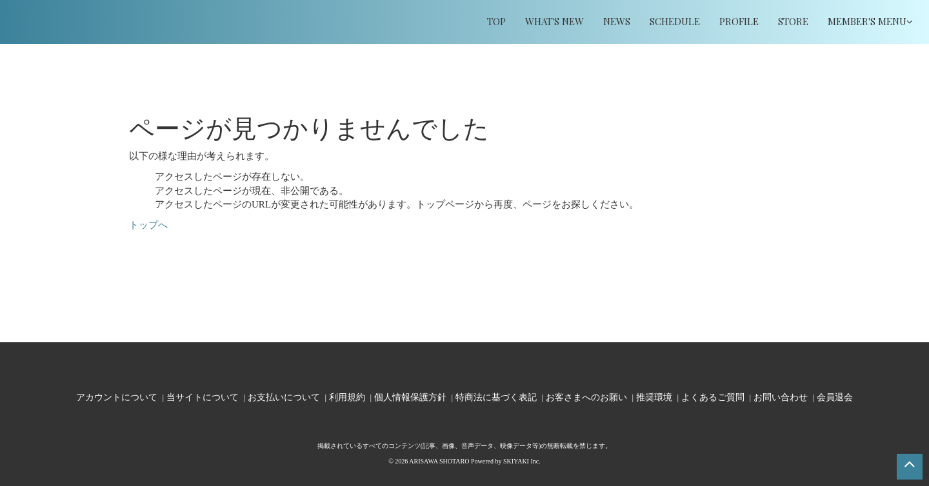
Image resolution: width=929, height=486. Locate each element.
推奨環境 (654, 397)
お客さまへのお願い (586, 397)
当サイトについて (202, 397)
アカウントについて (116, 397)
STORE (793, 21)
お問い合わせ (781, 397)
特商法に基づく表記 (496, 397)
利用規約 (347, 397)
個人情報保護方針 (410, 397)
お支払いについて (284, 397)
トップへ (148, 225)
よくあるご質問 (712, 397)
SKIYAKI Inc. (522, 461)
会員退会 (835, 397)
